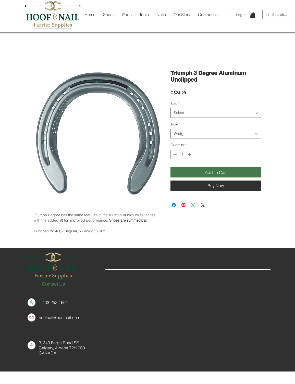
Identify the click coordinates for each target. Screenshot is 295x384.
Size (175, 103)
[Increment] (190, 154)
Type (175, 124)
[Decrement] (174, 154)
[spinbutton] (182, 154)
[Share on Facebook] (174, 205)
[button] (252, 15)
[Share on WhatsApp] (193, 205)
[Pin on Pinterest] (183, 205)
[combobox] (215, 113)
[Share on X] (203, 205)
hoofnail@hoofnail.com (59, 317)
